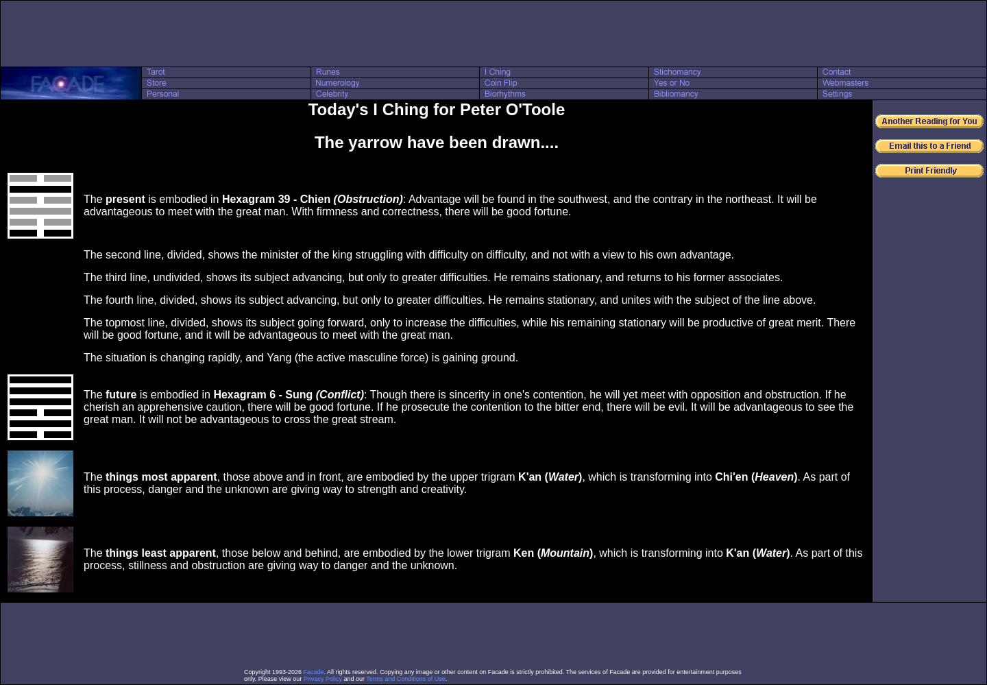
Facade (314, 672)
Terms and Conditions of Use (406, 678)
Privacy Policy (323, 678)
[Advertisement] (493, 33)
